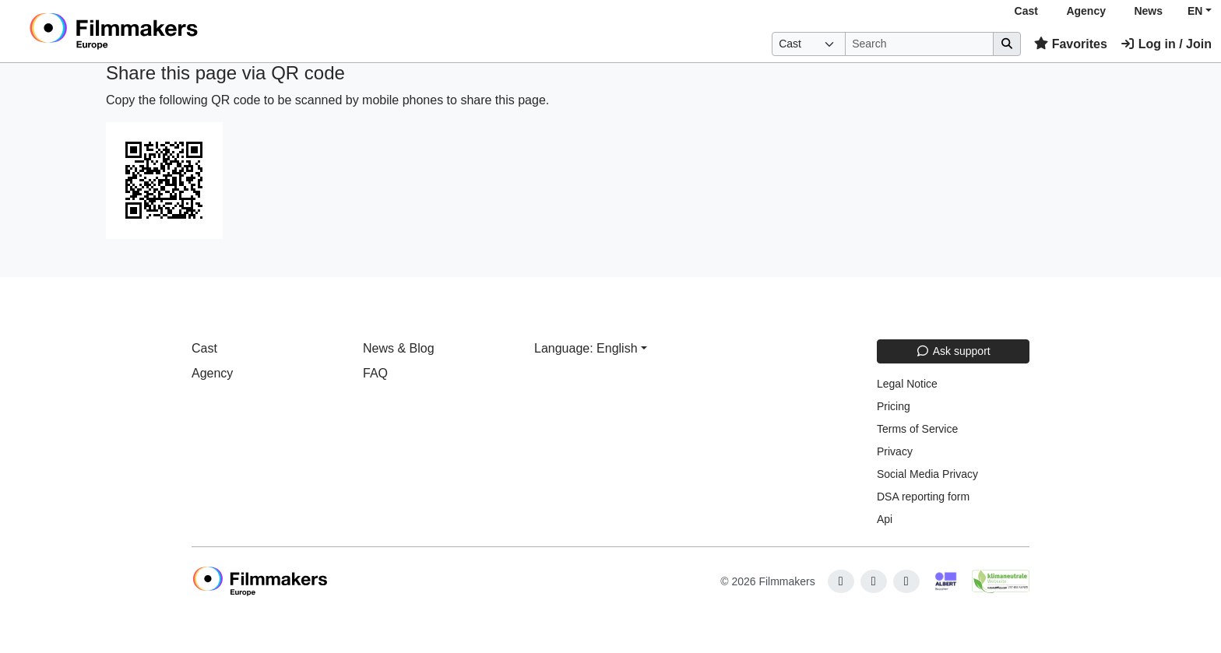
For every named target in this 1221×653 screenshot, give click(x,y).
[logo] (152, 31)
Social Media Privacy (927, 474)
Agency (1086, 11)
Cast (1026, 11)
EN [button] (1195, 11)
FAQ (375, 373)
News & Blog (399, 348)
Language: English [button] (586, 348)
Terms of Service (917, 429)
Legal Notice (907, 383)
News (1148, 11)
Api (884, 519)
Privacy (895, 451)
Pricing (893, 406)
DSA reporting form (923, 496)
